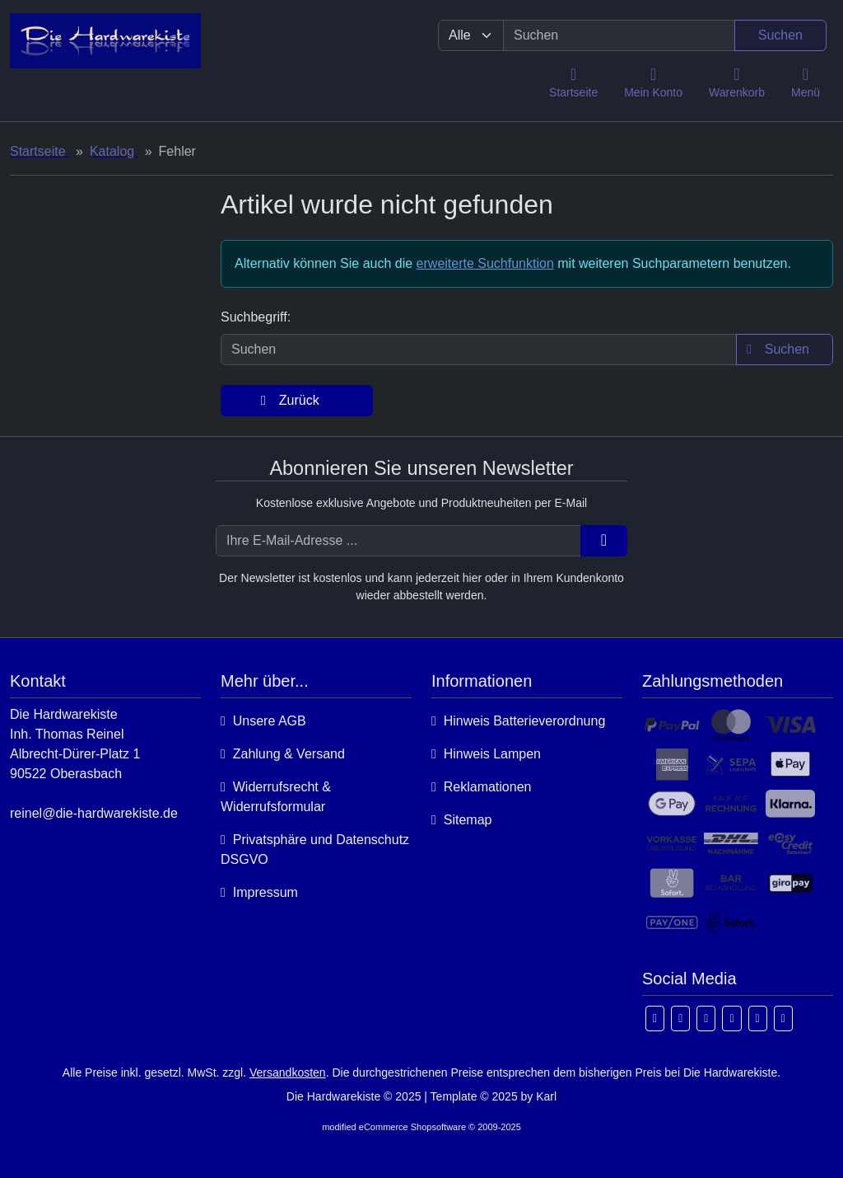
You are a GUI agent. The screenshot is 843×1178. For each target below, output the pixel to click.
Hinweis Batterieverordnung (518, 721)
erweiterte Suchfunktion (485, 263)
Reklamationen (481, 787)
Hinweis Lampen (486, 754)
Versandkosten (287, 1072)
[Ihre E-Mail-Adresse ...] (398, 540)
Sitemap (461, 820)
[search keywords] (619, 35)
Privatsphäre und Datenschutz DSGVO (315, 849)
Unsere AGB (263, 721)
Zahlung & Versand (283, 754)
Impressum (259, 892)
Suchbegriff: (256, 317)
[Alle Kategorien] (471, 35)
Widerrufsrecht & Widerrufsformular (276, 797)
